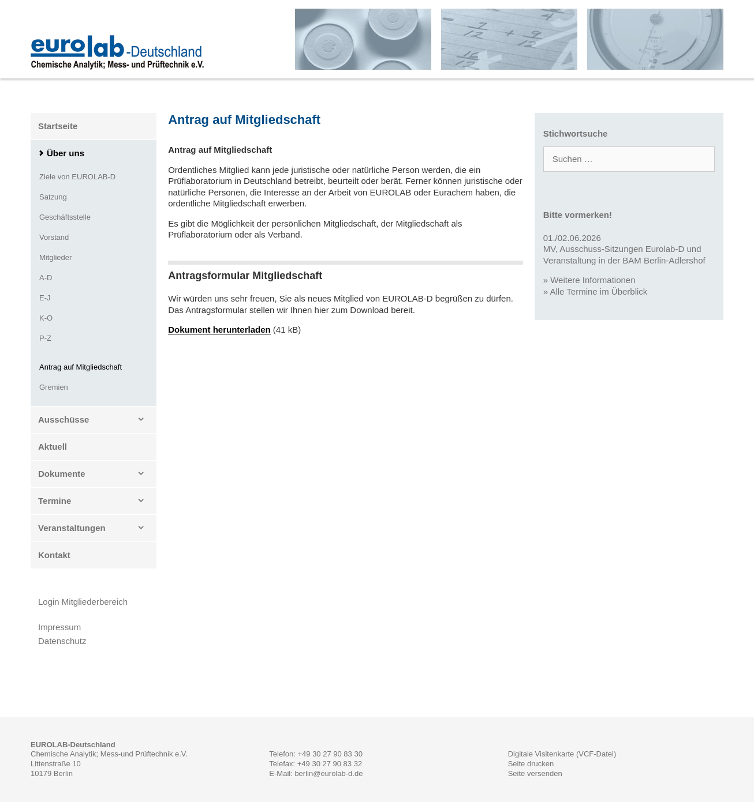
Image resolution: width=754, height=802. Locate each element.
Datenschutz (62, 641)
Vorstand (54, 237)
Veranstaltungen (97, 528)
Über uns (65, 153)
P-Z (45, 338)
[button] (144, 419)
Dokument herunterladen (219, 329)
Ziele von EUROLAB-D (77, 176)
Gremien (53, 387)
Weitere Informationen (592, 280)
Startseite (57, 126)
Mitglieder (55, 257)
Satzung (53, 197)
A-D (45, 277)
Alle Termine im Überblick (598, 291)
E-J (45, 297)
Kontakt (54, 555)
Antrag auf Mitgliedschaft (80, 367)
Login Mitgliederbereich (83, 602)
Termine (97, 501)
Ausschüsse (97, 419)
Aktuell (52, 446)
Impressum (59, 627)
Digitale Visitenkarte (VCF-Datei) (562, 754)
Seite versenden (535, 773)
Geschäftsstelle (65, 217)
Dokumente (97, 474)
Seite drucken (531, 763)
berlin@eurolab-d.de (328, 773)
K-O (46, 318)
